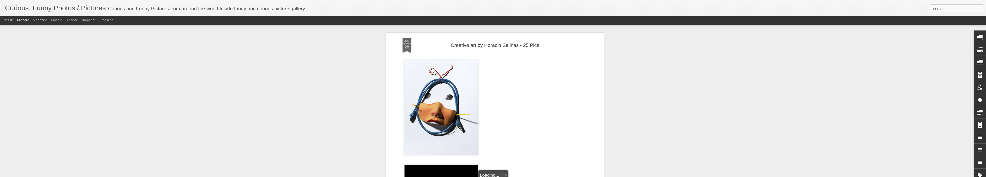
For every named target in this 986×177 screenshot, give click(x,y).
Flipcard (23, 20)
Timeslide (106, 20)
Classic (8, 20)
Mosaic (56, 20)
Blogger (508, 174)
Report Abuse (523, 174)
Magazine (40, 20)
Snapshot (88, 20)
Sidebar (71, 20)
